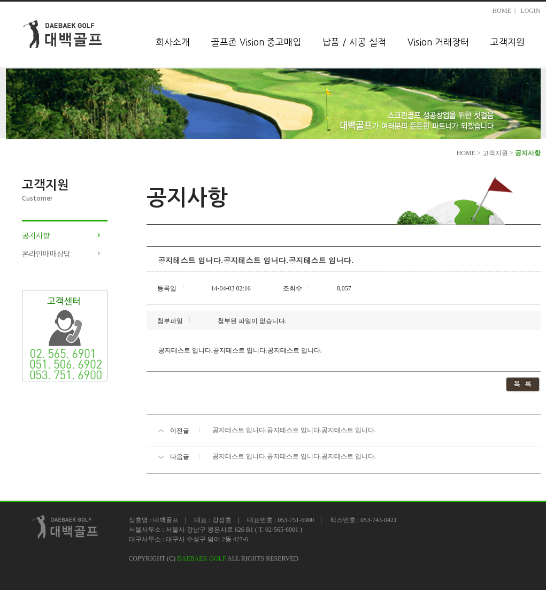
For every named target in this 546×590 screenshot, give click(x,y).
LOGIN (530, 10)
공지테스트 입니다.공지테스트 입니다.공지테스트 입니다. (294, 430)
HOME (501, 10)
